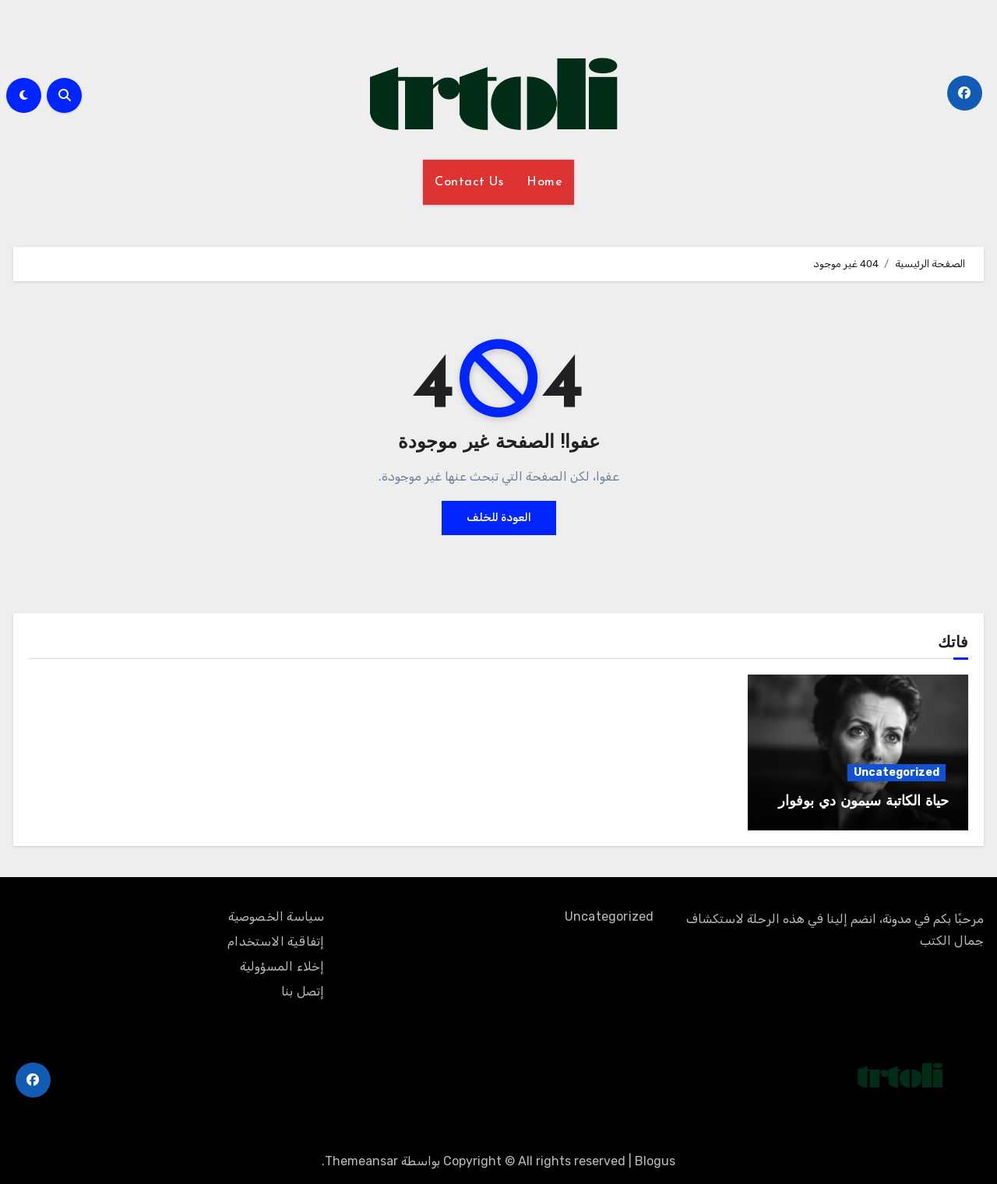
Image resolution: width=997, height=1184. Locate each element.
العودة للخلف (499, 517)
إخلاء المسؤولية (282, 966)
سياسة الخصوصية (276, 916)
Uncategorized (896, 772)
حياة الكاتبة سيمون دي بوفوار (863, 802)
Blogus (655, 1161)
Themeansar (361, 1161)
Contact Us (469, 182)
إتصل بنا (303, 991)
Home (544, 182)
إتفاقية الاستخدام (275, 941)
